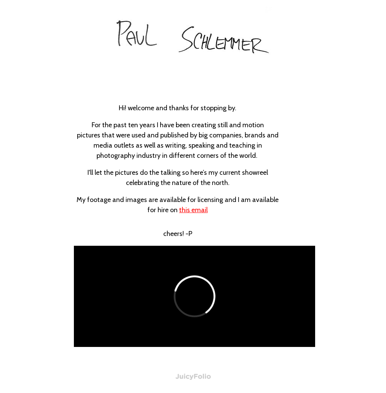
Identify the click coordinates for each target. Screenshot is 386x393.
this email (193, 210)
